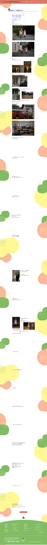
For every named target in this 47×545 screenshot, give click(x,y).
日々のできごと (42, 1)
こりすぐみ (14, 526)
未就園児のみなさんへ (15, 524)
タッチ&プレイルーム (16, 529)
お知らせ (38, 524)
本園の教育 (23, 1)
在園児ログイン (38, 529)
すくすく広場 (14, 525)
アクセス (25, 527)
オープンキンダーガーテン (16, 527)
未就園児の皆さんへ (32, 1)
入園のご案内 (38, 1)
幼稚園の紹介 (27, 1)
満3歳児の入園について (27, 528)
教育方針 (6, 525)
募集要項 (25, 526)
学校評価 (6, 527)
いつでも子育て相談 (15, 530)
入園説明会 (25, 525)
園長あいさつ (7, 526)
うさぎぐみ (14, 528)
